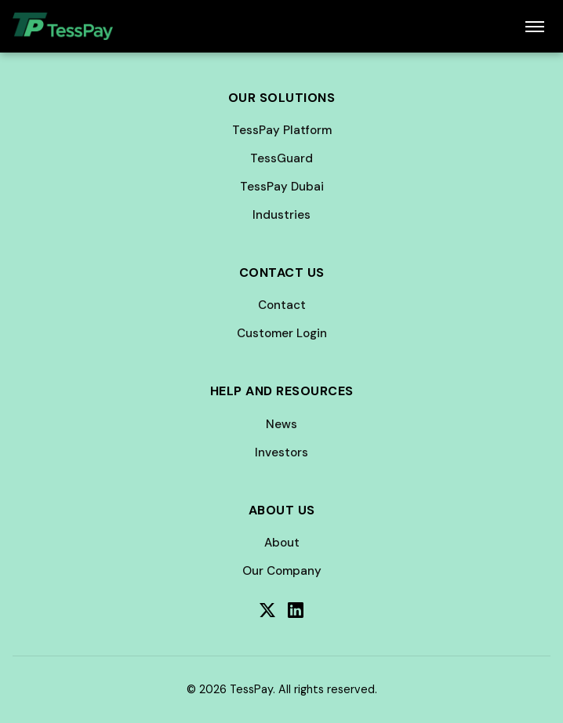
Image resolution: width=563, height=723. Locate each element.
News (281, 424)
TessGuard (281, 158)
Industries (281, 215)
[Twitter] (267, 610)
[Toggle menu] (534, 26)
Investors (281, 452)
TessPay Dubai (282, 186)
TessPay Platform (282, 130)
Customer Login (282, 333)
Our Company (281, 571)
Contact (282, 305)
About (282, 542)
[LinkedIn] (295, 610)
